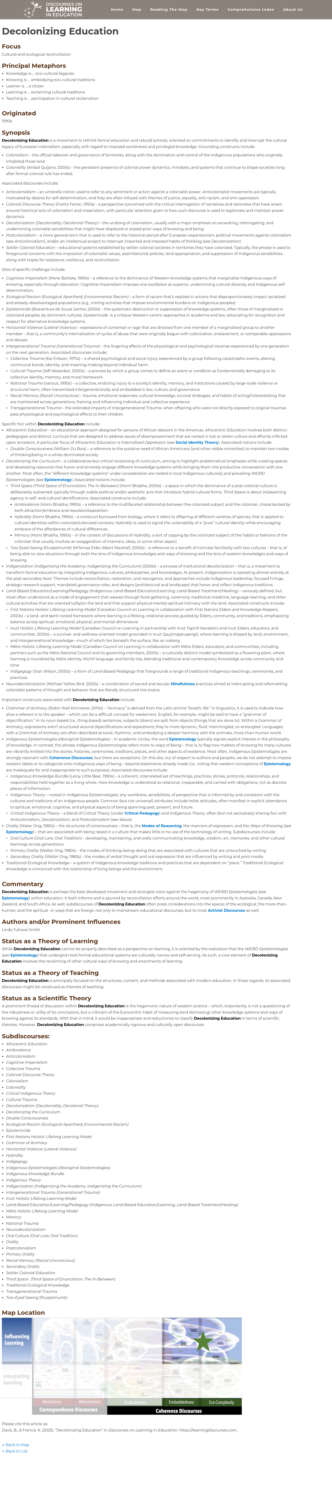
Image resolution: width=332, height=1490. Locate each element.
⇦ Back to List (15, 1451)
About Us (293, 9)
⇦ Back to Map (15, 1445)
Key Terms (207, 9)
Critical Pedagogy (142, 813)
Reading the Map (168, 9)
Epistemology (57, 480)
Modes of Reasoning (162, 826)
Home (117, 9)
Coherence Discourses (71, 758)
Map (136, 9)
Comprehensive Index (251, 9)
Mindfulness (183, 684)
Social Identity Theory (197, 442)
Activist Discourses (226, 910)
